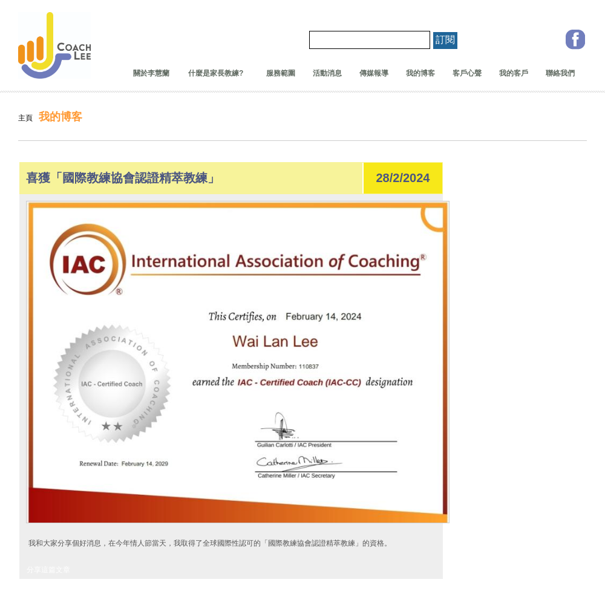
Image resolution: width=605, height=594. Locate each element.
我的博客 (420, 73)
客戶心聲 (467, 73)
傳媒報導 (373, 73)
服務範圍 (280, 73)
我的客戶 (513, 73)
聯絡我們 (560, 73)
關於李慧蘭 (151, 73)
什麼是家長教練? (212, 73)
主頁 (25, 118)
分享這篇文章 (48, 570)
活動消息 (327, 73)
